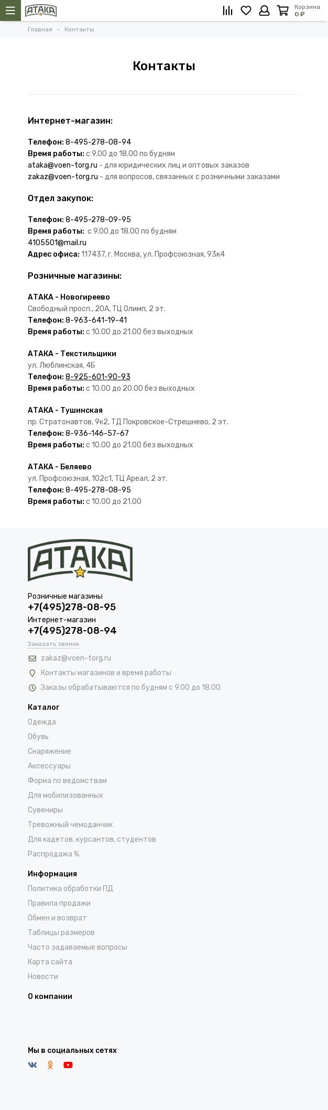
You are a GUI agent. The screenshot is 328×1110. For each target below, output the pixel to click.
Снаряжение (49, 751)
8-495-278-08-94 (98, 142)
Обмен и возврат (57, 918)
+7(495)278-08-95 (72, 607)
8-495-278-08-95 (98, 490)
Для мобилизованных (65, 795)
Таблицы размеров (61, 932)
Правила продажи (59, 903)
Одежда (42, 722)
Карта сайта (50, 962)
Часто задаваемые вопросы (77, 947)
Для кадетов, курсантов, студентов (92, 839)
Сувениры (45, 810)
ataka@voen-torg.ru (62, 165)
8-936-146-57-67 (97, 433)
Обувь (38, 736)
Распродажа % (53, 854)
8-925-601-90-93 (97, 376)
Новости (43, 976)
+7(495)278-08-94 (72, 630)
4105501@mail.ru (57, 242)
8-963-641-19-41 (96, 320)
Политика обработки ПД (70, 888)
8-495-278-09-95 (98, 219)
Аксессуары (49, 766)
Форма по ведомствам (67, 780)
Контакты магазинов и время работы (106, 672)
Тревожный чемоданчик (70, 824)
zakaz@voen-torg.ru (63, 176)
